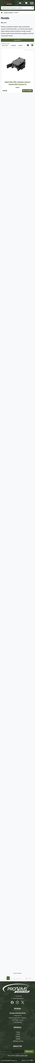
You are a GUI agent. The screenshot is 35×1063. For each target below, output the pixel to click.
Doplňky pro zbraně (8, 12)
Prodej (18, 1034)
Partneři (18, 1037)
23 (26, 978)
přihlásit (29, 1051)
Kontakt (18, 1039)
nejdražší (20, 45)
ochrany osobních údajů (22, 1055)
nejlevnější (13, 45)
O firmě (18, 1032)
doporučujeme (5, 45)
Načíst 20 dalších (17, 973)
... (23, 978)
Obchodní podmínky (18, 1041)
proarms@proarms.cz (18, 998)
